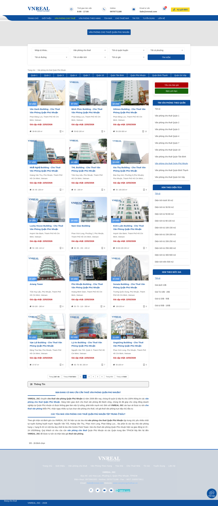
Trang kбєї (109, 376)
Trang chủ (33, 18)
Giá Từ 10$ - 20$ (162, 292)
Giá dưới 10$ (160, 285)
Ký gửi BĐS (183, 9)
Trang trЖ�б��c (70, 376)
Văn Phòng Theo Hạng (90, 18)
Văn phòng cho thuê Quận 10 (167, 150)
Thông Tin (39, 384)
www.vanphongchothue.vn (125, 483)
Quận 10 (100, 75)
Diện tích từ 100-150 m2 (165, 228)
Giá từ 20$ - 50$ (162, 299)
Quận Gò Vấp (180, 75)
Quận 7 (86, 75)
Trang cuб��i (122, 376)
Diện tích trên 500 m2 (164, 262)
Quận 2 (47, 75)
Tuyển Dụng (149, 18)
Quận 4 (73, 75)
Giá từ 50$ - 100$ (162, 305)
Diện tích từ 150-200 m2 (165, 234)
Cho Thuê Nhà (122, 18)
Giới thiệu (46, 18)
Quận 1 (34, 75)
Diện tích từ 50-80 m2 (164, 214)
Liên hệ (161, 18)
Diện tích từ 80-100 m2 (165, 221)
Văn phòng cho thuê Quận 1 (167, 116)
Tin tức (136, 18)
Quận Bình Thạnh (160, 75)
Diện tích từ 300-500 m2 (165, 255)
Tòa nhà (108, 18)
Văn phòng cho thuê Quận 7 (167, 143)
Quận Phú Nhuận (138, 75)
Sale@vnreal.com (148, 11)
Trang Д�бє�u (54, 376)
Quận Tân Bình (117, 75)
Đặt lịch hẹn (171, 91)
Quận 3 (60, 75)
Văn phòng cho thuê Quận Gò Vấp (170, 177)
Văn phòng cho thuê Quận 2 (167, 122)
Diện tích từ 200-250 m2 (165, 241)
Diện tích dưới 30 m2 (164, 200)
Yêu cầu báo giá (171, 85)
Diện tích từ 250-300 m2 (165, 248)
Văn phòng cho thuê (65, 18)
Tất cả (157, 109)
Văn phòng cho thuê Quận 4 (167, 136)
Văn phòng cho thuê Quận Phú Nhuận (171, 163)
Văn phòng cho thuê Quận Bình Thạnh (171, 170)
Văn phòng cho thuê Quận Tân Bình (170, 157)
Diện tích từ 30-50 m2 (164, 207)
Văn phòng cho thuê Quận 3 (167, 129)
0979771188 (116, 11)
